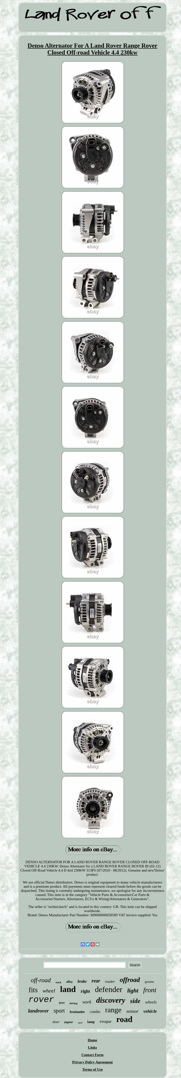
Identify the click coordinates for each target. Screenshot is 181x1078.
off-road (41, 980)
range (113, 1010)
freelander (77, 1012)
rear (96, 980)
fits (33, 990)
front (149, 990)
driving (73, 1003)
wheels (151, 1002)
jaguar (68, 1022)
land (68, 989)
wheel (49, 991)
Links (92, 1047)
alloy (69, 981)
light (132, 990)
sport (59, 1011)
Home (92, 1040)
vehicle (150, 1011)
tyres (62, 1002)
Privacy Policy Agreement (92, 1062)
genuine (149, 981)
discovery (110, 1000)
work (86, 1002)
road (124, 1019)
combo (95, 1012)
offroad (130, 979)
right (85, 991)
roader (110, 981)
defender (108, 989)
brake (82, 981)
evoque (105, 1021)
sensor (132, 1011)
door (56, 1022)
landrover (38, 1011)
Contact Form (92, 1055)
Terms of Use (92, 1069)
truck (58, 982)
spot (80, 1022)
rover (41, 1000)
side (135, 1000)
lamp (91, 1022)
